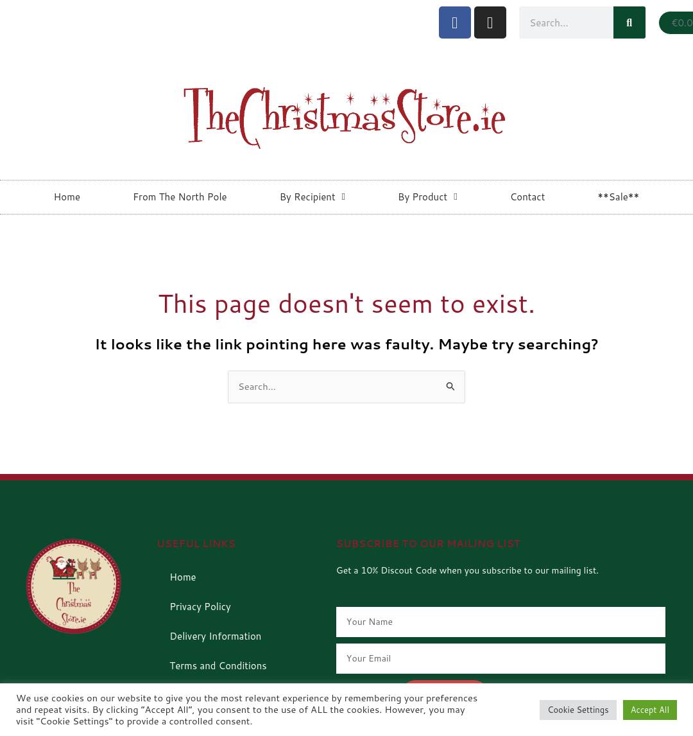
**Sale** (618, 197)
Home (67, 197)
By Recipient (312, 197)
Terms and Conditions (217, 665)
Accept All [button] (650, 709)
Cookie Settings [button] (577, 709)
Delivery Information (215, 636)
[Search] (629, 22)
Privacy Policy (200, 606)
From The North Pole (180, 197)
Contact (527, 197)
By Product (428, 197)
